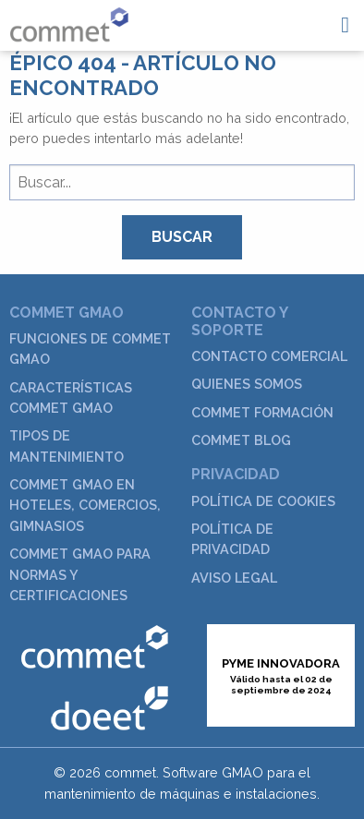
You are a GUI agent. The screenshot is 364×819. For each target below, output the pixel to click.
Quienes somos (246, 383)
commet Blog (241, 440)
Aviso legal (234, 577)
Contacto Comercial (269, 356)
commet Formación (262, 412)
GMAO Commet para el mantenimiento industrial (68, 24)
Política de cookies (263, 501)
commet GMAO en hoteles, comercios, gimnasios (85, 505)
